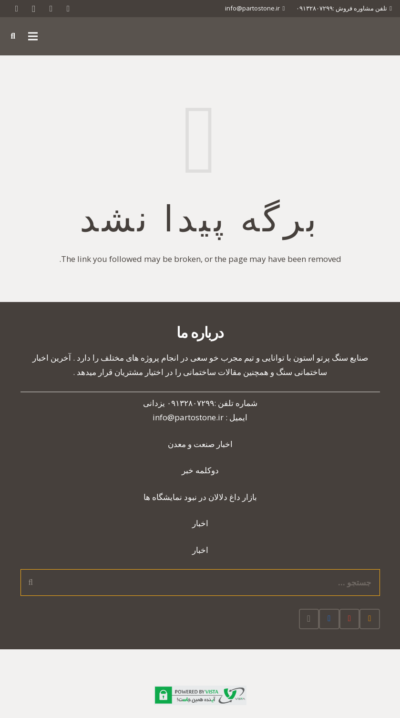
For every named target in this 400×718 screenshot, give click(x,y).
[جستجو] (13, 36)
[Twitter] (68, 8)
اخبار (200, 523)
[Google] (51, 8)
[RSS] (16, 8)
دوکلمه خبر (200, 470)
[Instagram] (33, 8)
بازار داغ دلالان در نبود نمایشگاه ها (200, 496)
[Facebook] (329, 619)
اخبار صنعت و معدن (200, 443)
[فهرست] (33, 36)
